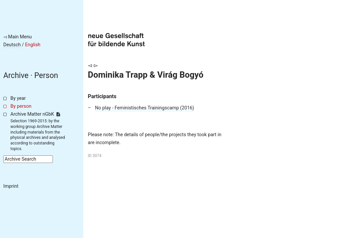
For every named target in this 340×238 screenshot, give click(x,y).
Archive (15, 75)
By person (21, 106)
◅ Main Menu (17, 37)
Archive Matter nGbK (35, 114)
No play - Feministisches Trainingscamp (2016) (144, 108)
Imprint (11, 186)
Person (46, 75)
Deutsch (12, 45)
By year (18, 98)
